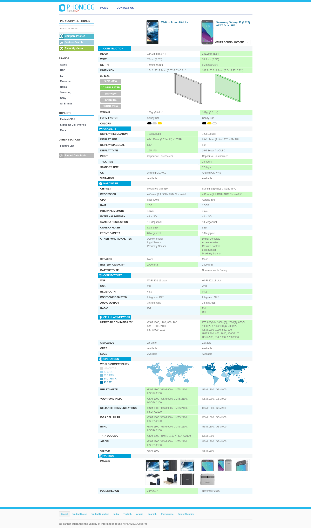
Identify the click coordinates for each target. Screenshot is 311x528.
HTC (62, 70)
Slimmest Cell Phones (73, 124)
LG (62, 75)
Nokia (63, 86)
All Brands (66, 103)
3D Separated (110, 87)
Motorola (65, 81)
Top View (110, 93)
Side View (110, 81)
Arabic (139, 514)
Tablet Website (186, 514)
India (116, 514)
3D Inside (110, 99)
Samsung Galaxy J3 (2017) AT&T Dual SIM (233, 24)
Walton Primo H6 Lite (174, 22)
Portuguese (167, 514)
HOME (104, 7)
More (63, 130)
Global (64, 514)
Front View (110, 106)
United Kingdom (100, 514)
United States (80, 514)
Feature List (67, 145)
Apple (63, 64)
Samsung (65, 92)
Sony (63, 98)
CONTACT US (125, 7)
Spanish (152, 514)
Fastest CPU (67, 119)
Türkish (127, 514)
